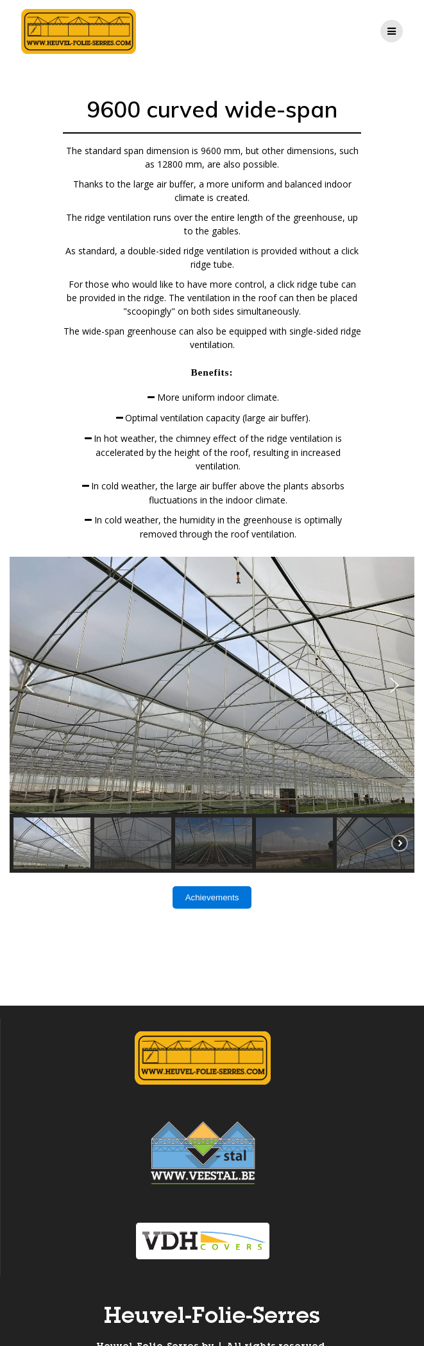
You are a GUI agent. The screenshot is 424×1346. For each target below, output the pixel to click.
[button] (29, 685)
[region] (212, 715)
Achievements (212, 897)
